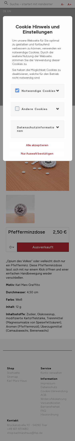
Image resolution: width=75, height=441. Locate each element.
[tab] (38, 91)
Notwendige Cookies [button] (38, 91)
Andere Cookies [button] (34, 109)
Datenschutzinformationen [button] (35, 129)
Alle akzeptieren (37, 145)
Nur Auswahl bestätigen (37, 153)
